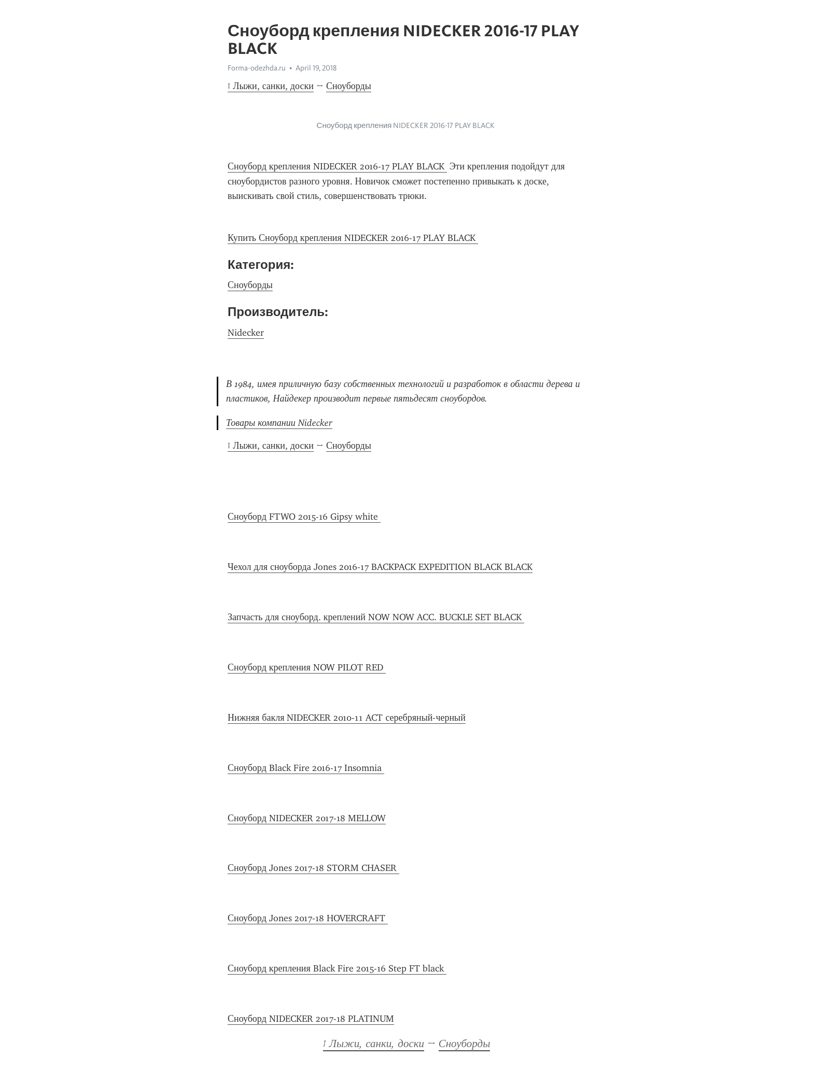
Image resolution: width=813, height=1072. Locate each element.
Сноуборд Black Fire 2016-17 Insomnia (306, 768)
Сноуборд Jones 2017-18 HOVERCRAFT (308, 918)
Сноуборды (348, 86)
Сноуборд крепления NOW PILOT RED (307, 667)
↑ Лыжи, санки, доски (271, 86)
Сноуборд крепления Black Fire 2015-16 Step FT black (337, 968)
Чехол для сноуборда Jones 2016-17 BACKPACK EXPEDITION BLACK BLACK (380, 567)
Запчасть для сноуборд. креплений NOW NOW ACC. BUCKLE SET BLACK (376, 617)
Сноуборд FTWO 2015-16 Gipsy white (304, 516)
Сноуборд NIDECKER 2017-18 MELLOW (307, 818)
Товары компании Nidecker (279, 422)
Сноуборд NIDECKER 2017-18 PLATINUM (311, 1018)
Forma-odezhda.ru (257, 68)
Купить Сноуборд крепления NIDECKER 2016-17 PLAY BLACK (353, 238)
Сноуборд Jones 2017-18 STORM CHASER (313, 868)
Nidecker (246, 332)
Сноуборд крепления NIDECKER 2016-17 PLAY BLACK (337, 166)
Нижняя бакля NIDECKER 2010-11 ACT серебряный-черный (347, 717)
